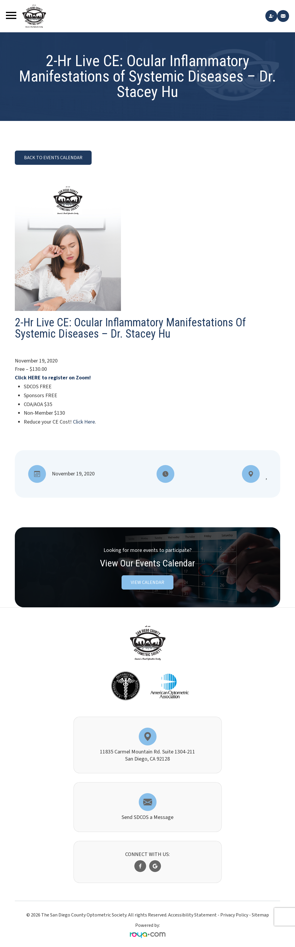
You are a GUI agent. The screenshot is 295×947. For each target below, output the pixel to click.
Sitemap (260, 915)
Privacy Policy (234, 915)
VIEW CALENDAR (147, 582)
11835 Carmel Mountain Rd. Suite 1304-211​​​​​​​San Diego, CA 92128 (147, 755)
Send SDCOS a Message (147, 817)
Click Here (84, 422)
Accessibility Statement (192, 915)
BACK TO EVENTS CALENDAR (53, 157)
